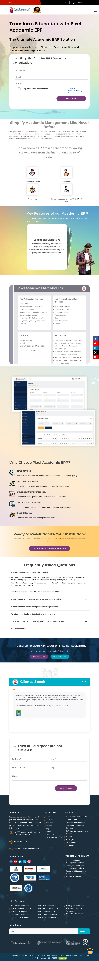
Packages (70, 839)
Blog (47, 828)
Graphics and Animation (75, 823)
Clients (65, 2)
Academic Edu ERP (73, 876)
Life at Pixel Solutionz (53, 837)
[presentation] (24, 100)
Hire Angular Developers (75, 905)
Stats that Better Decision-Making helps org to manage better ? (37, 621)
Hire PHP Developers (19, 911)
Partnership (70, 845)
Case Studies (71, 842)
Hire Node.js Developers (20, 914)
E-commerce (71, 820)
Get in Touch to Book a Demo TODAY (49, 548)
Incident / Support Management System (75, 861)
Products (49, 823)
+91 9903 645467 (21, 841)
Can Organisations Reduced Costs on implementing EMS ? (35, 592)
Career (80, 2)
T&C (42, 956)
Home (47, 817)
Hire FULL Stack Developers (48, 908)
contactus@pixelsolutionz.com (26, 849)
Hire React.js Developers (20, 917)
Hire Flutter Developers (75, 914)
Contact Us (50, 834)
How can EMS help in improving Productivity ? (29, 572)
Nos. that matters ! (19, 629)
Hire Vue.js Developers (47, 917)
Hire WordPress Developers (21, 908)
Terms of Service (71, 90)
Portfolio (48, 826)
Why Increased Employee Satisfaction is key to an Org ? (34, 614)
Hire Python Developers (47, 914)
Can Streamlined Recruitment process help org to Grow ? (34, 607)
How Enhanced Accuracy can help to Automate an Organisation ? (38, 599)
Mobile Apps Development (76, 817)
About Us (49, 820)
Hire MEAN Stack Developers (49, 905)
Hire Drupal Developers (47, 911)
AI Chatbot (70, 836)
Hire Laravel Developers (20, 905)
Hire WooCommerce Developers (74, 909)
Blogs (73, 2)
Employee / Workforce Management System (75, 867)
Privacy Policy (52, 956)
